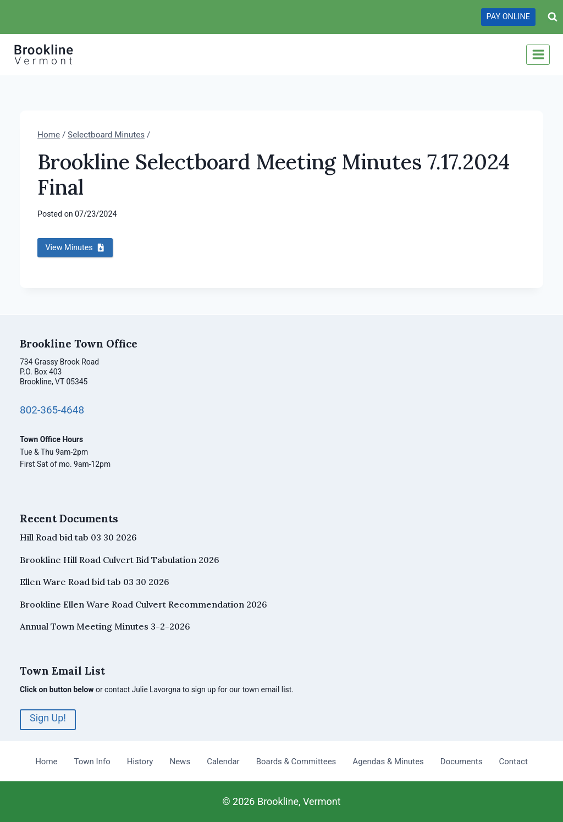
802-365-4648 (52, 410)
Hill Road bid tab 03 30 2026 (78, 537)
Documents (461, 761)
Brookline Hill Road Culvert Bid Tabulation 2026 (119, 559)
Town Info (92, 761)
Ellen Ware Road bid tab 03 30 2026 (94, 581)
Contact (513, 761)
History (140, 761)
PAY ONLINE (508, 16)
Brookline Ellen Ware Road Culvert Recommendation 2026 (143, 604)
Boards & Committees (296, 761)
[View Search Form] (553, 17)
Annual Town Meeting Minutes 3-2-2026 (105, 626)
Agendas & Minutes (387, 761)
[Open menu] (538, 55)
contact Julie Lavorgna (142, 689)
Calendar (223, 761)
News (179, 761)
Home (46, 761)
